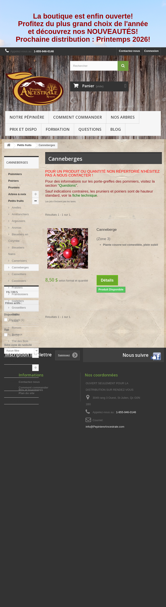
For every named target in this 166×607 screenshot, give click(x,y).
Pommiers (15, 174)
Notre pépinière (27, 117)
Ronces (16, 327)
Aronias (16, 227)
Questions (89, 129)
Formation (58, 129)
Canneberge (107, 230)
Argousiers (18, 221)
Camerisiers (19, 260)
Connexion (151, 51)
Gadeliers (17, 301)
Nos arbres (123, 117)
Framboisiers (19, 294)
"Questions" (67, 185)
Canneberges (20, 267)
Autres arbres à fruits (18, 358)
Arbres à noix (17, 194)
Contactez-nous (129, 51)
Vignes (15, 347)
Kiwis (14, 321)
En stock (16, 445)
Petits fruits (16, 200)
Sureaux (16, 334)
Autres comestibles (16, 371)
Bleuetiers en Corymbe (18, 237)
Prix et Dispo (23, 129)
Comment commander (77, 117)
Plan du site (26, 545)
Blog (115, 129)
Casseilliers (18, 274)
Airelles (16, 207)
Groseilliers (18, 307)
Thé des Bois (19, 341)
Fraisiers (16, 287)
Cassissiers (18, 280)
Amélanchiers (20, 214)
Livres (12, 394)
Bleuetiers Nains (16, 251)
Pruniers (14, 187)
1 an (14, 460)
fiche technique (84, 195)
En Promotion (17, 400)
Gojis (14, 314)
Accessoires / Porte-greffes (17, 384)
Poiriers (13, 180)
